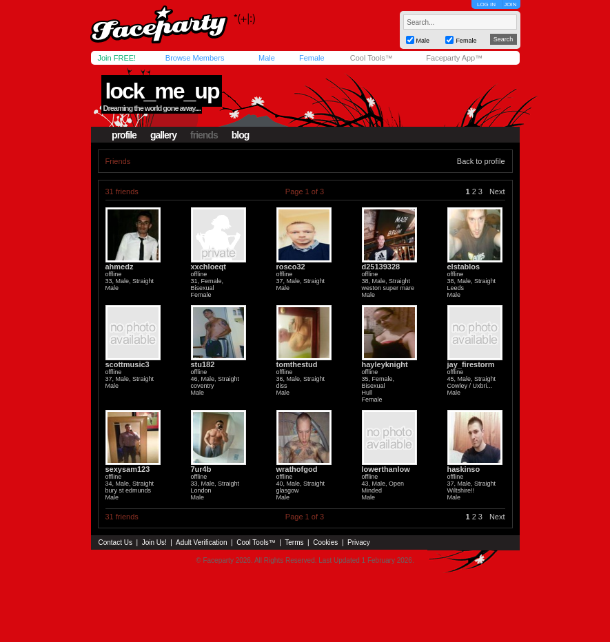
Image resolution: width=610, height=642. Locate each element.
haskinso (463, 469)
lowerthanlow (386, 469)
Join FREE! (117, 58)
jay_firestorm (471, 364)
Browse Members (195, 58)
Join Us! (154, 542)
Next (497, 191)
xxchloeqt (208, 266)
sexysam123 (127, 469)
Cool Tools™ (371, 58)
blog (241, 135)
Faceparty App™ (454, 58)
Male (266, 58)
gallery (163, 135)
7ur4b (201, 469)
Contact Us (115, 542)
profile (124, 135)
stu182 (203, 364)
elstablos (463, 266)
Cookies (325, 542)
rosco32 (290, 266)
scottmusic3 (127, 364)
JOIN (510, 4)
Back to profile (481, 161)
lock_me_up (161, 91)
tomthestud (297, 364)
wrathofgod (297, 469)
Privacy (358, 542)
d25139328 (381, 266)
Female (312, 58)
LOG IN (486, 4)
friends (204, 135)
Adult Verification (201, 542)
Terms (294, 542)
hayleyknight (385, 364)
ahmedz (119, 266)
